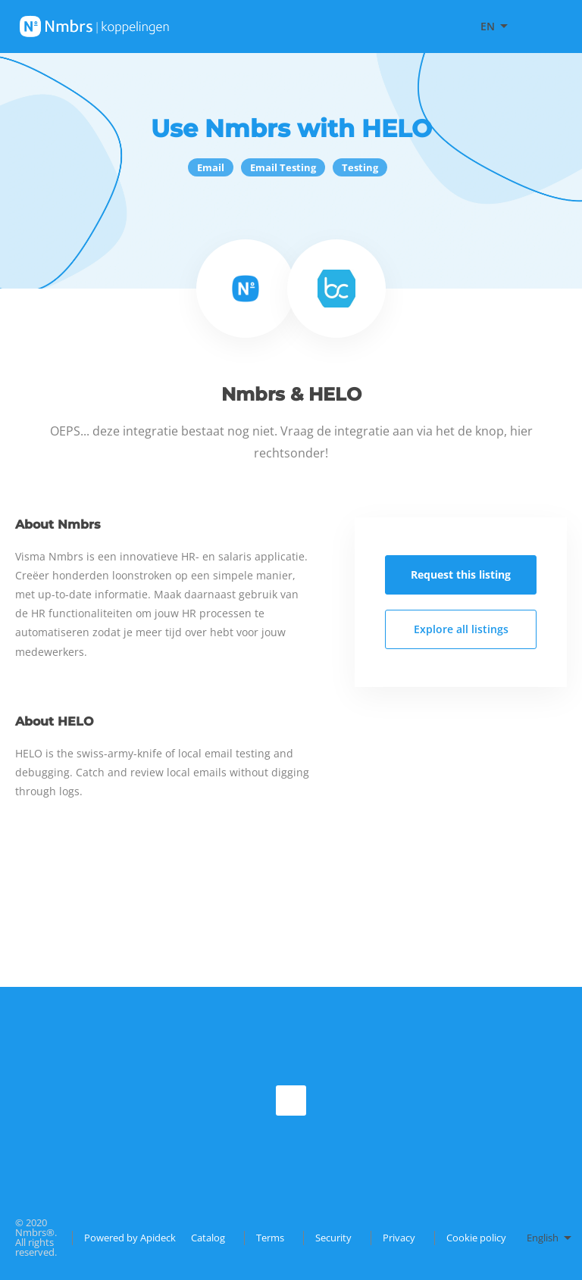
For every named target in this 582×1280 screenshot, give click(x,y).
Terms (270, 1237)
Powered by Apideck (130, 1237)
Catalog (208, 1237)
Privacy (399, 1237)
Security (333, 1237)
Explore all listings (461, 629)
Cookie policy (476, 1237)
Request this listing (461, 574)
